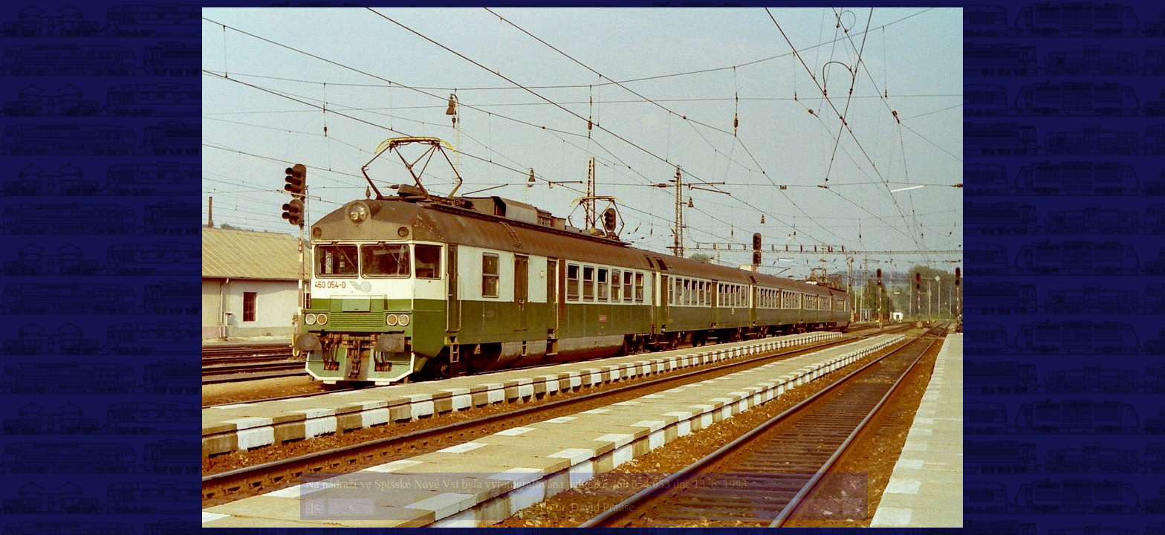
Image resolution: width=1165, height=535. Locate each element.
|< (315, 507)
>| (852, 507)
